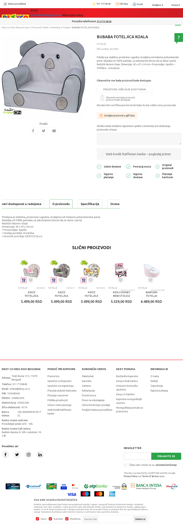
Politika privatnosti (58, 409)
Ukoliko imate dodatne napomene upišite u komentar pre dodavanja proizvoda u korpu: (133, 128)
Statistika (58, 519)
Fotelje (66, 27)
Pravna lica (53, 385)
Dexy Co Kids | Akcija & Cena (15, 27)
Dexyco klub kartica (127, 389)
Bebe (46, 27)
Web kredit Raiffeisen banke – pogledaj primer (138, 154)
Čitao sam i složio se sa (153, 474)
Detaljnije (114, 68)
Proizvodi (36, 27)
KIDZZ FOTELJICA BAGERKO (91, 305)
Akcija (61, 13)
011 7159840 (19, 393)
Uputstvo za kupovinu (59, 389)
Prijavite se (166, 465)
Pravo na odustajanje (93, 409)
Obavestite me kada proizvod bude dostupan (124, 80)
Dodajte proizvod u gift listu (117, 115)
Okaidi (100, 13)
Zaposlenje (157, 394)
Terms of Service (150, 485)
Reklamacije (88, 399)
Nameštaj (55, 27)
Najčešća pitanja (159, 399)
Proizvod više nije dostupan (124, 89)
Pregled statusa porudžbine (97, 418)
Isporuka (86, 389)
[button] (31, 289)
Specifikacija (45, 204)
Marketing (75, 519)
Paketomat (88, 385)
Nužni (43, 519)
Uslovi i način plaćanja (59, 413)
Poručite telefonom (84, 21)
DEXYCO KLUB (80, 13)
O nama (155, 385)
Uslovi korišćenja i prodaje (96, 413)
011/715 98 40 (104, 21)
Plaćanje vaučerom (58, 404)
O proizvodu (16, 204)
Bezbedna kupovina (127, 385)
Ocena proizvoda (77, 204)
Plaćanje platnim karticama (62, 399)
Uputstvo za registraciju (61, 394)
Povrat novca (89, 404)
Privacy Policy (130, 485)
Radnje (154, 389)
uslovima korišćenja (166, 473)
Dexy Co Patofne (125, 403)
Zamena (86, 394)
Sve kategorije (43, 13)
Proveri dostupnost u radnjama (29, 212)
